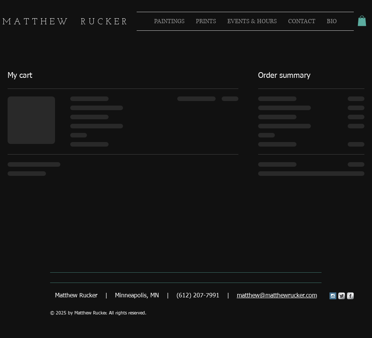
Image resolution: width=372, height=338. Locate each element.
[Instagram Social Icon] (332, 295)
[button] (362, 21)
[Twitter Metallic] (341, 295)
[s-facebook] (350, 295)
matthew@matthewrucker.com (277, 296)
